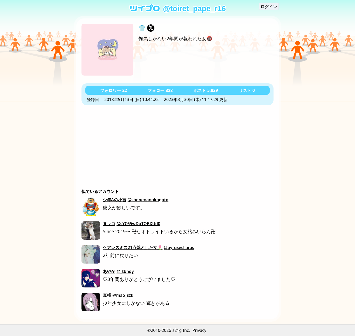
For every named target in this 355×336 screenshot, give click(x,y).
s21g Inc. (181, 330)
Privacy (199, 330)
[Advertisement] (177, 144)
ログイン (269, 6)
